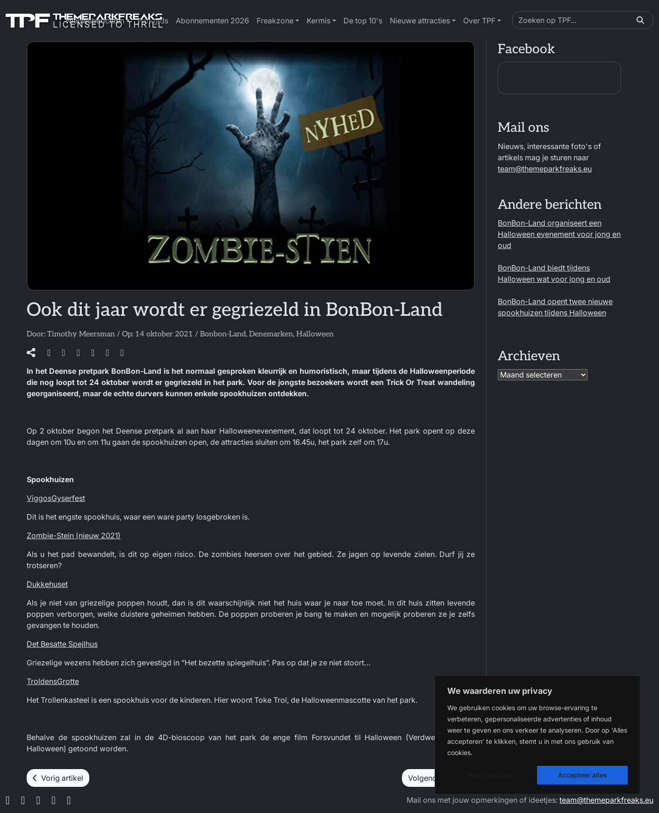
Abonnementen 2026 (212, 20)
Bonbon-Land (223, 334)
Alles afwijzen (490, 775)
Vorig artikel (58, 778)
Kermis (318, 20)
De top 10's (363, 20)
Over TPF (479, 20)
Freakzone (275, 20)
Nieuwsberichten (95, 20)
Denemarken (271, 334)
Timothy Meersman (81, 334)
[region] (537, 735)
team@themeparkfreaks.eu (545, 168)
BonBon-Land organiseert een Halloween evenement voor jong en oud (559, 234)
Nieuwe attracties (420, 20)
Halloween (315, 334)
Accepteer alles (582, 775)
